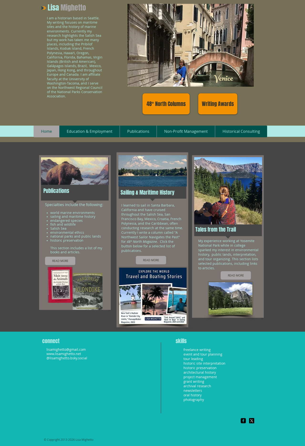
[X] (251, 420)
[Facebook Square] (243, 420)
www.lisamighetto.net (63, 353)
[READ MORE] (60, 261)
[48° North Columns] (166, 103)
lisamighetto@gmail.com (66, 349)
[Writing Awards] (217, 103)
